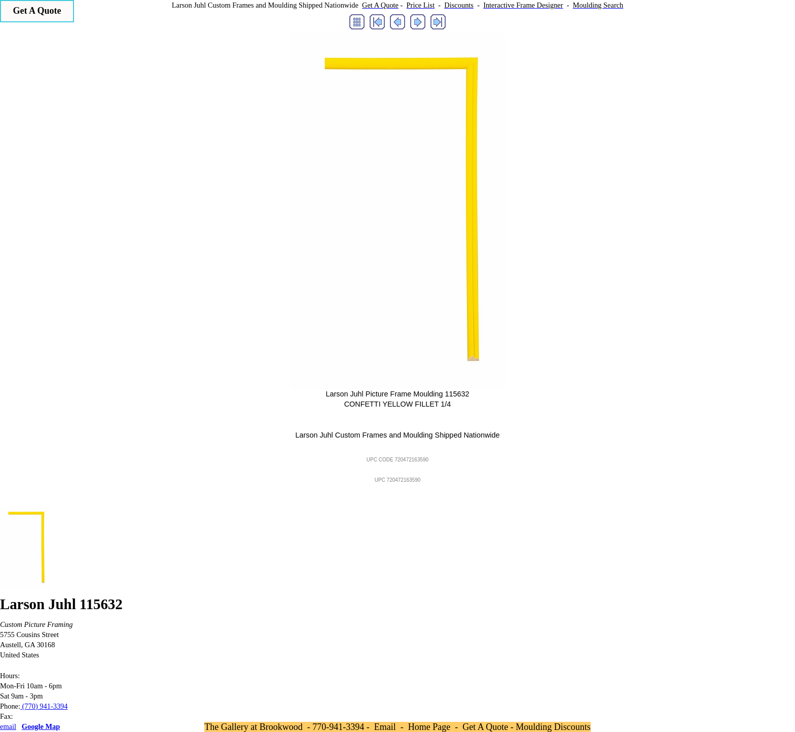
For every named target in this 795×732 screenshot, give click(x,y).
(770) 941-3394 (44, 706)
